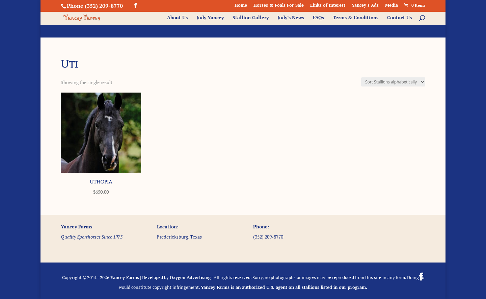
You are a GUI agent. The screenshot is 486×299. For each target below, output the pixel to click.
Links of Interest (327, 5)
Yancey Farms (124, 277)
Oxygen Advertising (190, 277)
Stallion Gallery (251, 18)
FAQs (318, 18)
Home (241, 5)
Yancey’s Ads (365, 5)
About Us (177, 18)
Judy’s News (290, 18)
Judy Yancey (210, 18)
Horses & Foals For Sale (278, 5)
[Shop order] (393, 81)
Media (391, 5)
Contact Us (399, 18)
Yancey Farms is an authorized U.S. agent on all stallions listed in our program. (284, 287)
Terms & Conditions (355, 18)
